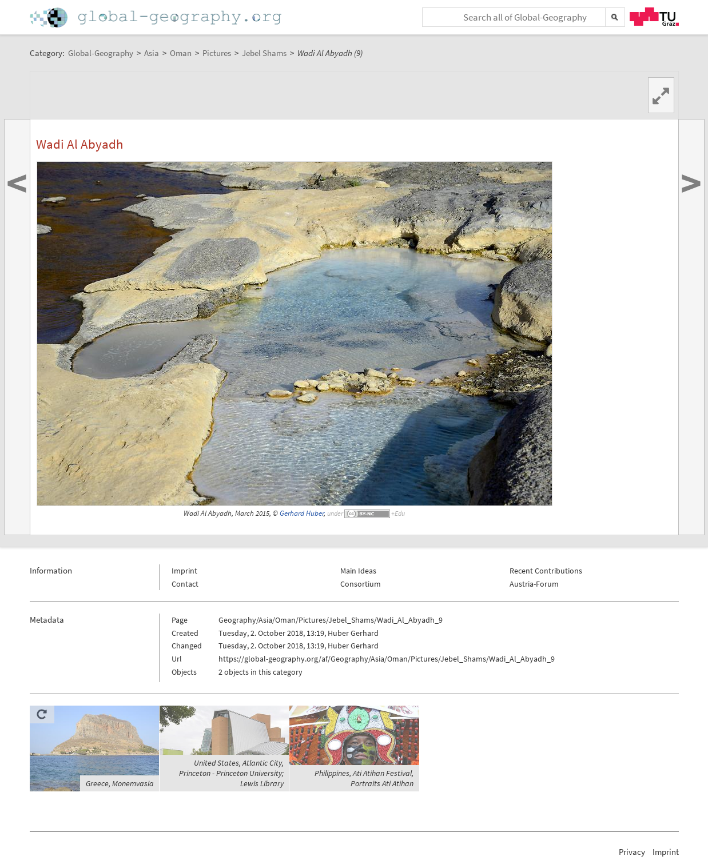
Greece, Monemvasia (120, 783)
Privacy (632, 851)
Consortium (360, 584)
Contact (185, 584)
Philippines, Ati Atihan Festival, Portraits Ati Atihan (364, 778)
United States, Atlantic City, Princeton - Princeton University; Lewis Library (231, 773)
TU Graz (654, 16)
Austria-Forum (534, 584)
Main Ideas (358, 571)
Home (157, 17)
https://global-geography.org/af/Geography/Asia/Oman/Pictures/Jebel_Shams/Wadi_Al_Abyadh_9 (386, 659)
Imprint (184, 571)
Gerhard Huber (302, 513)
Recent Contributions (546, 571)
